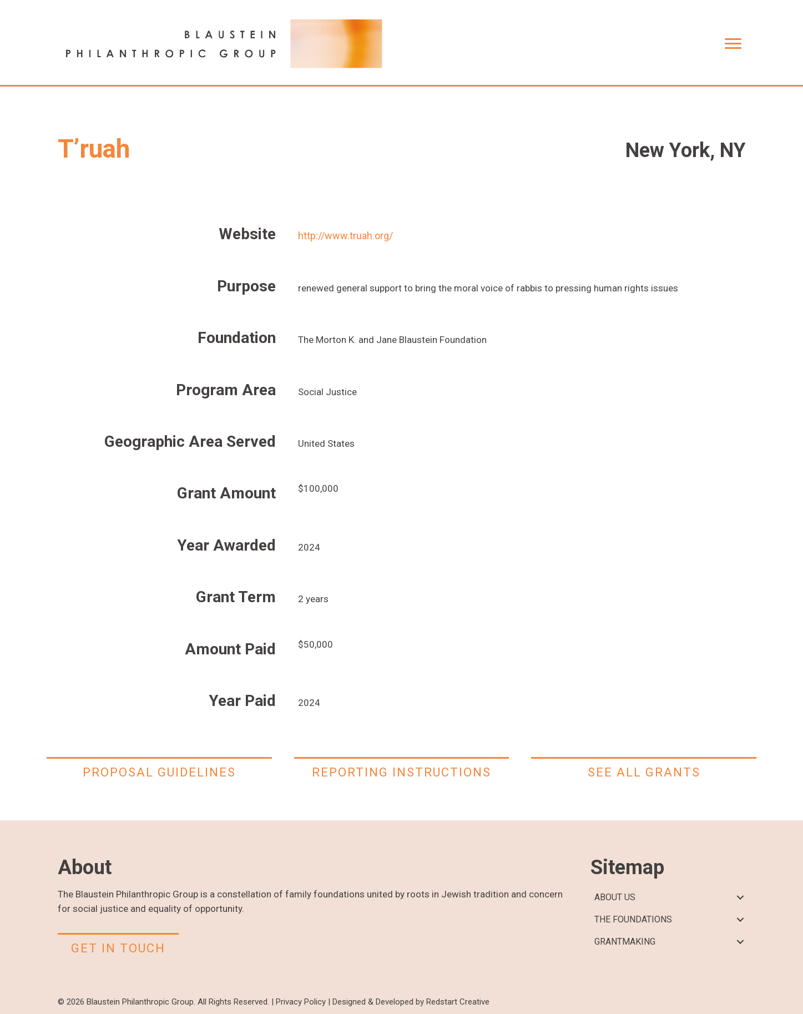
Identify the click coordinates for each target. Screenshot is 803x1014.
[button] (740, 898)
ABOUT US (614, 897)
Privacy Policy (301, 1002)
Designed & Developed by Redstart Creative (410, 1002)
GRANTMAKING (624, 941)
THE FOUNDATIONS (633, 919)
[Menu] (733, 43)
